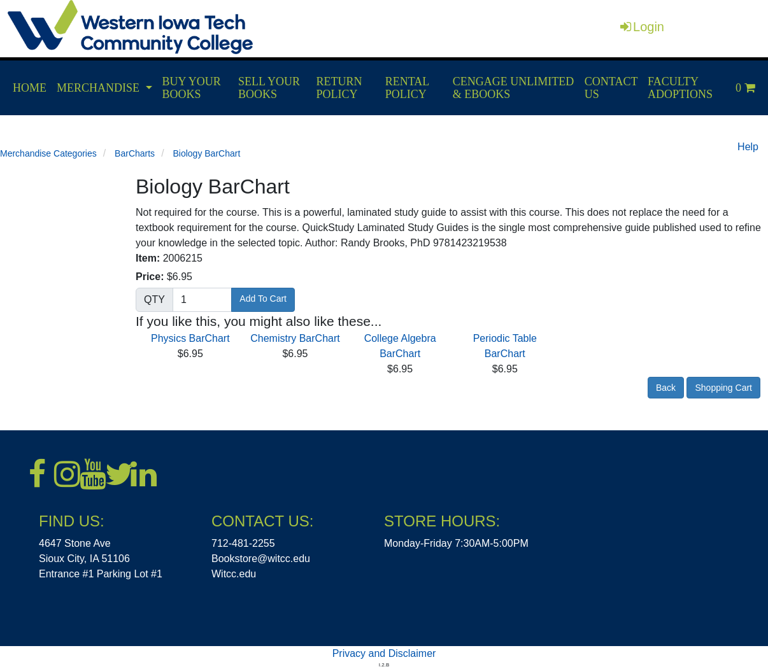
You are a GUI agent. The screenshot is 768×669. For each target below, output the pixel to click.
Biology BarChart (206, 153)
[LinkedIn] (143, 474)
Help (747, 146)
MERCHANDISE (98, 87)
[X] (118, 474)
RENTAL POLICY (407, 88)
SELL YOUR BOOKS (269, 88)
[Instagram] (67, 474)
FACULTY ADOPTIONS (680, 88)
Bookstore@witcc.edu (260, 558)
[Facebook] (41, 474)
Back (666, 388)
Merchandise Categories (48, 153)
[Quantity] (202, 300)
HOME (29, 87)
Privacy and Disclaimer (384, 653)
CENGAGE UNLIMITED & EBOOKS (513, 88)
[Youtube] (92, 474)
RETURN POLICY (339, 88)
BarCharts (135, 153)
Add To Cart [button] (263, 298)
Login (642, 27)
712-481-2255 (243, 543)
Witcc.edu (233, 573)
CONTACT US (611, 88)
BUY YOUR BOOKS (191, 88)
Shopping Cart (723, 388)
